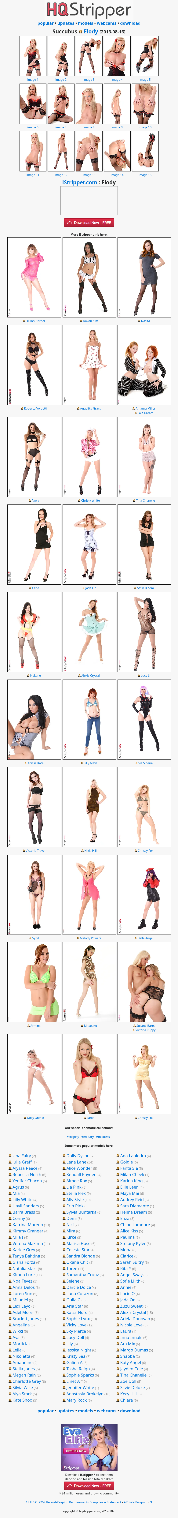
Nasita (145, 321)
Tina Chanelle (145, 500)
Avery (35, 500)
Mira (70, 1231)
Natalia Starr (25, 1268)
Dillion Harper (35, 321)
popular (46, 23)
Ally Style (75, 1199)
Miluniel (20, 1299)
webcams (106, 23)
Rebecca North (27, 1174)
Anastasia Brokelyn (85, 1393)
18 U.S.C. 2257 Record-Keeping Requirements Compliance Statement (73, 1502)
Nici (70, 1224)
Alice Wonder (79, 1168)
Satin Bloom (145, 588)
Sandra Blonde (80, 1256)
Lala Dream (146, 413)
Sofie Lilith (130, 1281)
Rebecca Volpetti (35, 408)
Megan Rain (24, 1375)
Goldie (126, 1162)
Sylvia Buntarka (81, 1212)
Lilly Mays (90, 763)
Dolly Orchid (35, 1118)
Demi (71, 1218)
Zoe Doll (128, 1381)
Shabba (127, 1356)
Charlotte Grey (27, 1381)
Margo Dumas (134, 1350)
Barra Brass (24, 1212)
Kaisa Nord (77, 1312)
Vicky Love (76, 1325)
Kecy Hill (128, 1393)
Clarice (126, 1256)
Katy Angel (130, 1362)
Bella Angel (145, 938)
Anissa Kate (35, 763)
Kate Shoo (22, 1400)
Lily (69, 1343)
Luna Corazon (79, 1293)
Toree (71, 1268)
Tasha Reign (78, 1368)
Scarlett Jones (26, 1318)
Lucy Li (145, 675)
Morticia (21, 1343)
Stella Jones (24, 1368)
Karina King (131, 1180)
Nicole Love (131, 1325)
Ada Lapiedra (133, 1155)
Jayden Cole (131, 1368)
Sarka (90, 1118)
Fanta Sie (129, 1168)
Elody (91, 31)
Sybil (35, 938)
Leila (17, 1350)
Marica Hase (78, 1243)
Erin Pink (75, 1206)
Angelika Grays (90, 408)
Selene (72, 1281)
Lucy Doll (75, 1337)
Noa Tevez (22, 1281)
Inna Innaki (131, 1337)
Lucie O (127, 1293)
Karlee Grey (24, 1249)
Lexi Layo (22, 1306)
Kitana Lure (24, 1274)
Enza (124, 1218)
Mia (16, 1193)
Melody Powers (90, 938)
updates (65, 23)
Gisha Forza (24, 1262)
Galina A (74, 1362)
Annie (125, 1287)
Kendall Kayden (81, 1174)
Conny (19, 1218)
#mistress (103, 1137)
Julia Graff (22, 1162)
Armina (36, 1026)
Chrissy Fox (145, 851)
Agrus (18, 1187)
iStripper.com (79, 182)
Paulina (127, 1237)
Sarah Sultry (132, 1262)
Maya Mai (129, 1193)
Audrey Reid (132, 1199)
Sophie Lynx (78, 1318)
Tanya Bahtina (26, 1256)
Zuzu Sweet (131, 1306)
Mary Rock (76, 1400)
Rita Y (125, 1268)
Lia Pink (74, 1187)
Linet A (73, 1381)
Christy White (90, 500)
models (85, 23)
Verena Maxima (28, 1243)
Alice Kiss (129, 1231)
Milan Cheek (132, 1174)
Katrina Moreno (28, 1224)
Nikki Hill (90, 851)
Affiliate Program (136, 1502)
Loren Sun (22, 1293)
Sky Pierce (76, 1331)
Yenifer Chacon (27, 1180)
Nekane (35, 675)
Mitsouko (90, 1026)
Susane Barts (145, 1026)
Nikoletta (21, 1356)
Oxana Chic (77, 1262)
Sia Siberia (145, 763)
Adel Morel (23, 1312)
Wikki (18, 1331)
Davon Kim (90, 321)
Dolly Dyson (77, 1155)
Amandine (23, 1362)
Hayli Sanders (26, 1206)
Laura (125, 1331)
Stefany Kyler (133, 1243)
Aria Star (74, 1306)
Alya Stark (22, 1393)
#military (87, 1137)
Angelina (21, 1325)
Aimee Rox (76, 1180)
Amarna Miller (145, 408)
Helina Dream (133, 1212)
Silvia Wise (23, 1387)
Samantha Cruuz (82, 1274)
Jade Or (90, 588)
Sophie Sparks (80, 1375)
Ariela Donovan (135, 1318)
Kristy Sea (75, 1356)
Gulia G (73, 1299)
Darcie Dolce (78, 1287)
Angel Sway (131, 1274)
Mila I (18, 1237)
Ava (16, 1337)
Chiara (126, 1400)
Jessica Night (78, 1350)
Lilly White (23, 1199)
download (130, 23)
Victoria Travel (35, 851)
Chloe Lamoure (135, 1224)
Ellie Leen (129, 1187)
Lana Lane (76, 1162)
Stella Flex (76, 1193)
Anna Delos (24, 1287)
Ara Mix (127, 1343)
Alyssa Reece (25, 1168)
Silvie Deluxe (132, 1387)
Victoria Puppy (146, 1030)
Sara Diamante (134, 1206)
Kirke (71, 1237)
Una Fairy (22, 1155)
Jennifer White (80, 1387)
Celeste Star (77, 1249)
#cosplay (73, 1137)
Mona (125, 1249)
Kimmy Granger (28, 1231)
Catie (35, 588)
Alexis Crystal (90, 675)
